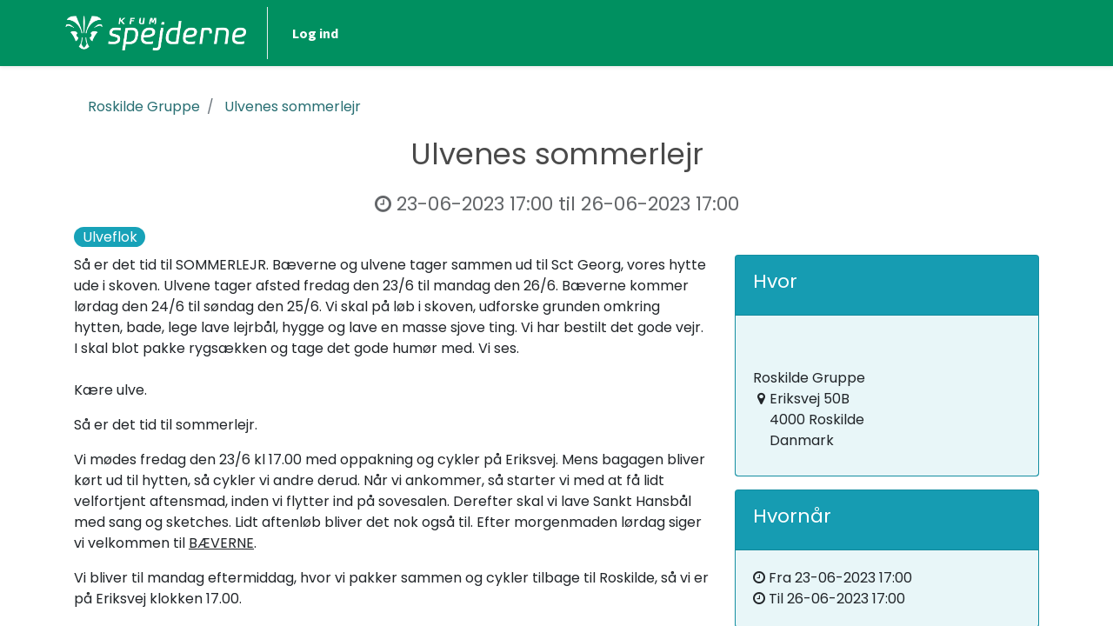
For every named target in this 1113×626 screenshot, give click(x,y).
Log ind (992, 33)
